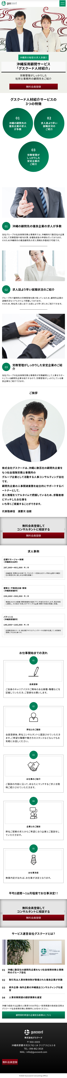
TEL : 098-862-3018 (33, 1048)
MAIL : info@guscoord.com (33, 1052)
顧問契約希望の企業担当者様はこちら (33, 1015)
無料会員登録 (33, 86)
